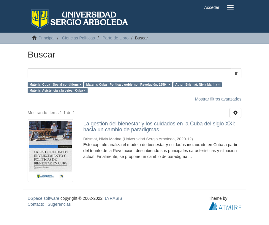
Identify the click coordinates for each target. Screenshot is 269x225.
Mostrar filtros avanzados (218, 99)
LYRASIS (113, 198)
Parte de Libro (115, 38)
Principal (47, 38)
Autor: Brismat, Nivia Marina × (197, 84)
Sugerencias (59, 204)
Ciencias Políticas (78, 38)
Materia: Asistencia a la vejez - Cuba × (57, 90)
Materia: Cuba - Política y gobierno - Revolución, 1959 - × (128, 84)
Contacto (36, 204)
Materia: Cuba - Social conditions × (55, 84)
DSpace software (43, 198)
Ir (236, 73)
